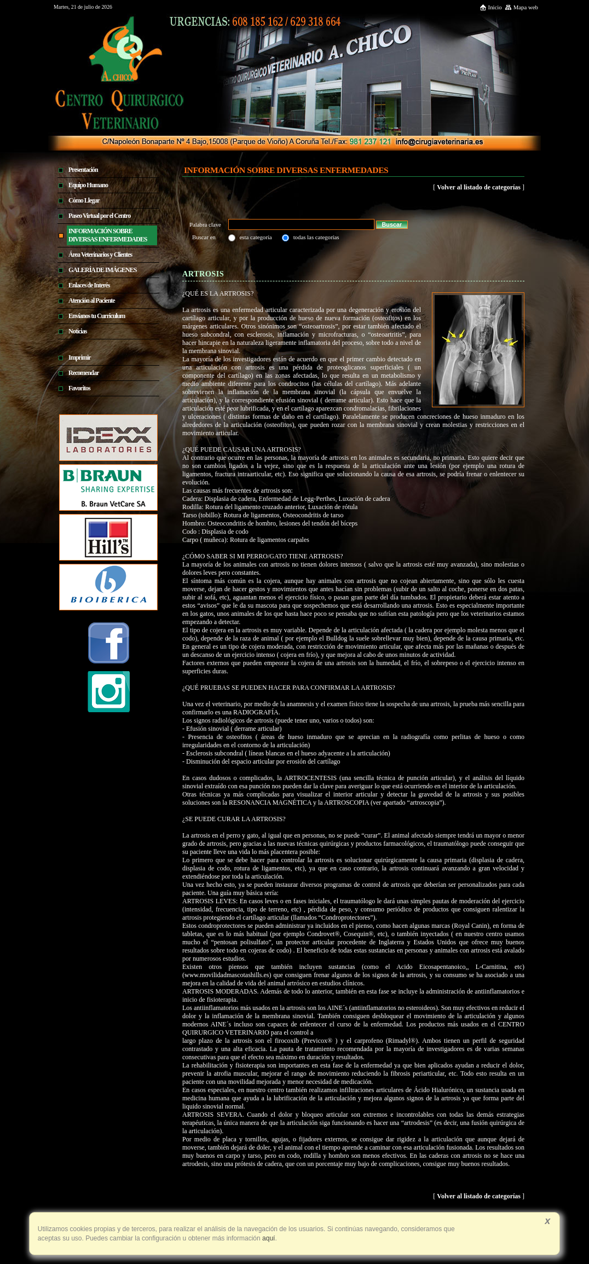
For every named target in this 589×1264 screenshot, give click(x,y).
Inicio (491, 7)
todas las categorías (316, 237)
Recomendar (83, 373)
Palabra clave (206, 224)
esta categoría (256, 237)
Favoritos (79, 388)
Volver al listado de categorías (479, 187)
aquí (268, 1238)
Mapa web (521, 7)
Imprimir (79, 357)
